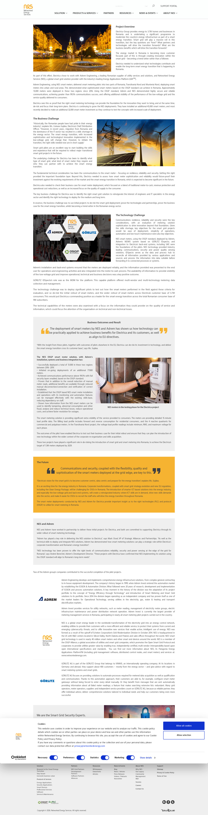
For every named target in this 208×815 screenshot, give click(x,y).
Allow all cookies (184, 777)
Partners (109, 13)
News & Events (147, 13)
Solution (59, 13)
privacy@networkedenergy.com (89, 797)
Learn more (68, 736)
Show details (146, 809)
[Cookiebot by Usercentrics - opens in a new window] (18, 809)
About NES (169, 13)
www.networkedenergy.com (74, 655)
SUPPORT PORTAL (168, 6)
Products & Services (84, 13)
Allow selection (184, 787)
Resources (126, 13)
